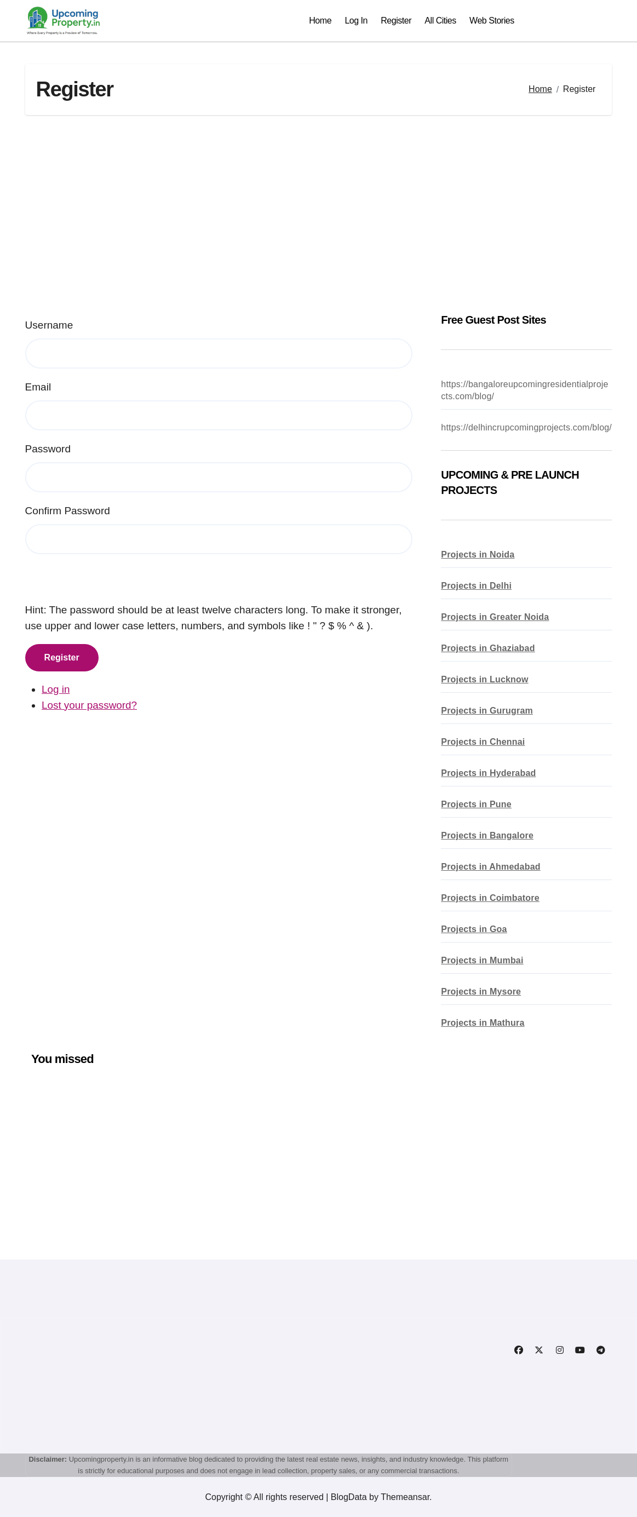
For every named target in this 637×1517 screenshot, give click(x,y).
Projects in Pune (476, 804)
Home (320, 20)
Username (49, 325)
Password (48, 449)
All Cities (440, 20)
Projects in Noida (477, 554)
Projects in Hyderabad (488, 773)
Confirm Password (67, 510)
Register (396, 20)
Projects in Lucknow (484, 679)
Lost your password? (89, 705)
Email (38, 387)
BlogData (349, 1497)
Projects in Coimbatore (490, 898)
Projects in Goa (474, 929)
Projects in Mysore (481, 991)
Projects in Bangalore (487, 835)
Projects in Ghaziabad (488, 648)
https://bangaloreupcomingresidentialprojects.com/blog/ (524, 390)
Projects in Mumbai (482, 960)
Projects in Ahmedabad (490, 866)
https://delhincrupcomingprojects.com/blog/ (526, 427)
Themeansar (405, 1497)
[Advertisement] (320, 213)
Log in (56, 689)
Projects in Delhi (476, 585)
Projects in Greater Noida (495, 617)
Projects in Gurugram (487, 710)
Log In (356, 20)
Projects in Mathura (482, 1022)
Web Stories (491, 20)
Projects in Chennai (483, 741)
